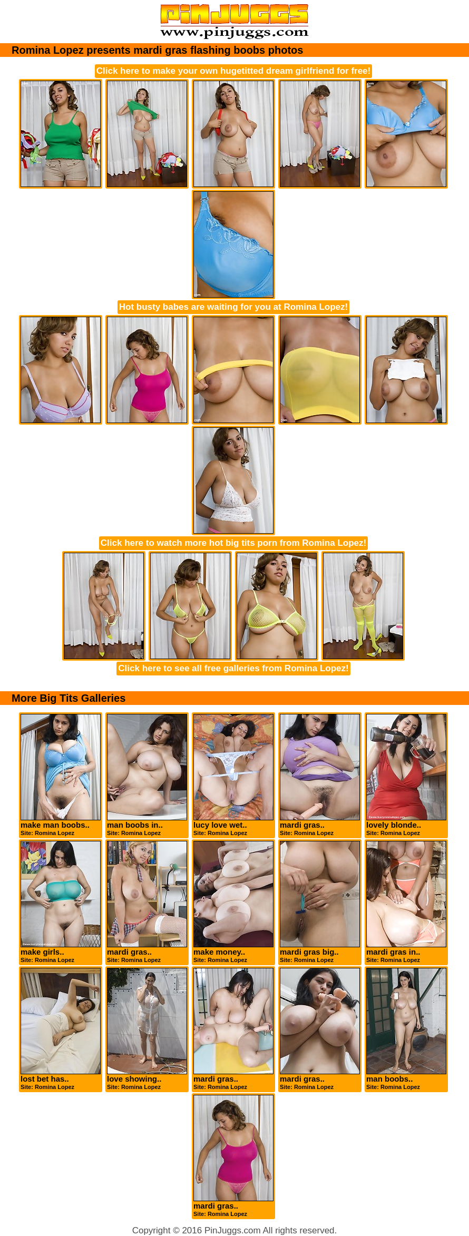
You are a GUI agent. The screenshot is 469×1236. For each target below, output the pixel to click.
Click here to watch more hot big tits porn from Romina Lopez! (233, 543)
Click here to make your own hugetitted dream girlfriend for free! (233, 71)
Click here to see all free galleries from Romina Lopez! (233, 668)
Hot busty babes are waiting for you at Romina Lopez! (233, 307)
